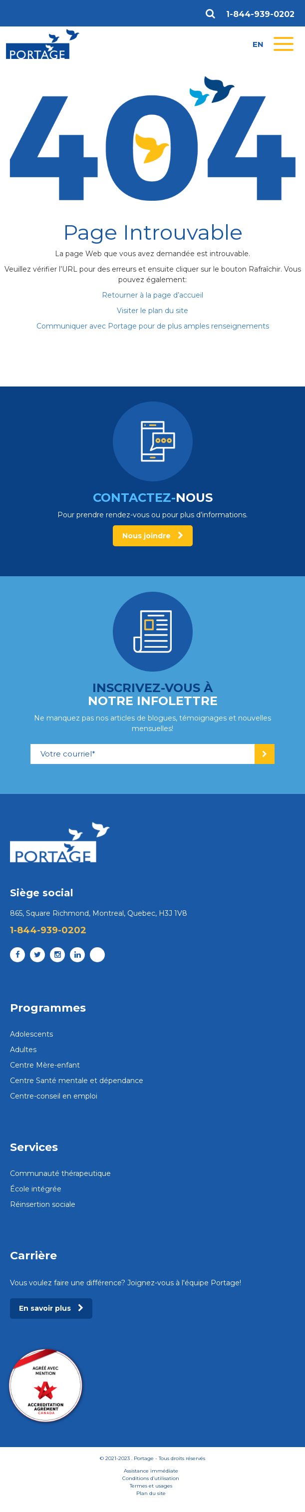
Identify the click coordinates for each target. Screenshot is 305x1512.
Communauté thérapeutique (60, 1173)
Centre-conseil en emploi (53, 1096)
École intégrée (35, 1188)
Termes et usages (151, 1486)
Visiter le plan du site (152, 310)
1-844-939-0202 (260, 14)
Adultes (23, 1049)
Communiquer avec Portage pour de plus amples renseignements (152, 326)
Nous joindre (152, 535)
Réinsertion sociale (42, 1204)
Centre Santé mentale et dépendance (76, 1080)
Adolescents (31, 1034)
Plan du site (151, 1493)
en (258, 44)
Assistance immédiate (151, 1471)
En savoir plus (51, 1308)
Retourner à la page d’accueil (152, 295)
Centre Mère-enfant (45, 1065)
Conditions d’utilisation (150, 1478)
